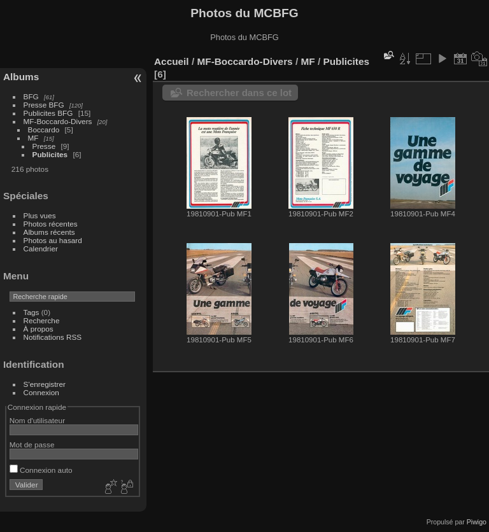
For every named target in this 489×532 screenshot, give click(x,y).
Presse (44, 146)
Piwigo (476, 522)
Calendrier (41, 248)
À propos (38, 329)
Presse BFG (44, 105)
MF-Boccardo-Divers (58, 121)
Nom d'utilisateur (37, 420)
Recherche (42, 320)
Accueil (171, 61)
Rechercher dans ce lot (239, 92)
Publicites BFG (48, 113)
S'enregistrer (45, 384)
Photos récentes (51, 224)
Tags (31, 312)
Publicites (50, 154)
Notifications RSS (53, 337)
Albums (21, 76)
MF (33, 138)
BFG (31, 96)
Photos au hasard (53, 240)
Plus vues (40, 215)
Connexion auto (41, 470)
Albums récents (49, 232)
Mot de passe (32, 444)
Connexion (41, 392)
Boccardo (44, 129)
